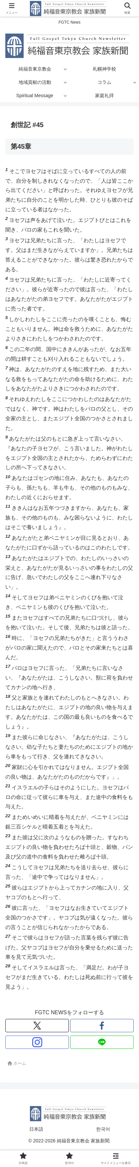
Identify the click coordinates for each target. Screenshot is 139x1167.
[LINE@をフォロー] (102, 1042)
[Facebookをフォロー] (102, 1025)
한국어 (103, 1129)
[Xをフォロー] (37, 1025)
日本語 (36, 1129)
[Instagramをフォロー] (37, 1042)
